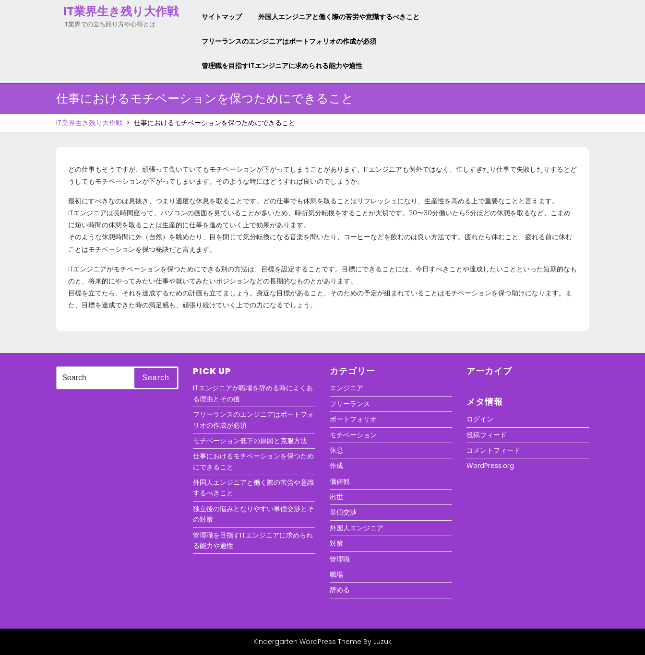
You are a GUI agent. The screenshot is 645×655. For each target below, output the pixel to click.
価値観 (340, 481)
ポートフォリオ (353, 419)
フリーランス (350, 404)
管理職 (340, 559)
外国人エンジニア (356, 528)
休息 (336, 450)
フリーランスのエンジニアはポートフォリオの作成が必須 (289, 41)
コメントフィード (493, 450)
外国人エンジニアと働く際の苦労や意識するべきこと (338, 17)
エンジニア (346, 388)
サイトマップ (222, 17)
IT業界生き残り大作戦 (121, 11)
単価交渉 (343, 512)
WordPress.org (490, 465)
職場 (336, 574)
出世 (336, 497)
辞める (340, 590)
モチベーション (353, 435)
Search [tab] (155, 378)
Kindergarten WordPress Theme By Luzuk (322, 641)
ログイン (479, 419)
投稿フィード (486, 435)
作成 (336, 465)
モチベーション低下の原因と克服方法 (250, 440)
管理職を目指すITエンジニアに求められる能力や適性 (282, 65)
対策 (336, 543)
